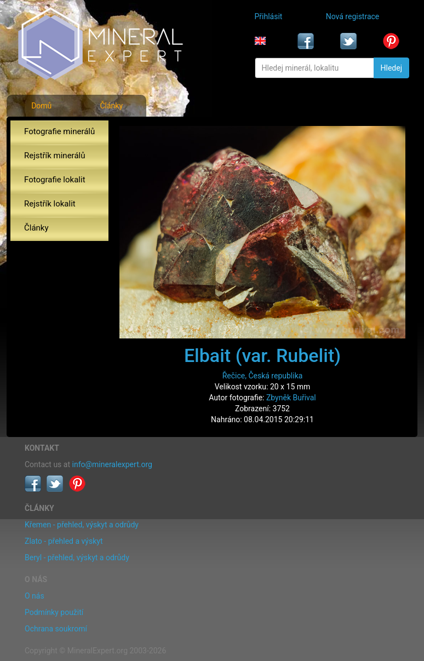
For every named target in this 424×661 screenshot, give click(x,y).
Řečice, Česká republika (262, 375)
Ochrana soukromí (56, 628)
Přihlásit (269, 16)
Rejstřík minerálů (54, 155)
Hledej (391, 68)
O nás (34, 595)
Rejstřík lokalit (50, 204)
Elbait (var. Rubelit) (262, 355)
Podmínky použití (54, 612)
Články (111, 105)
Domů (41, 105)
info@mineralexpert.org (112, 464)
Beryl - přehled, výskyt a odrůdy (77, 557)
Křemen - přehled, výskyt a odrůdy (82, 524)
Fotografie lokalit (54, 180)
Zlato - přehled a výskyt (63, 541)
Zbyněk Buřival (291, 397)
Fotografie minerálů (59, 131)
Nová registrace (353, 16)
